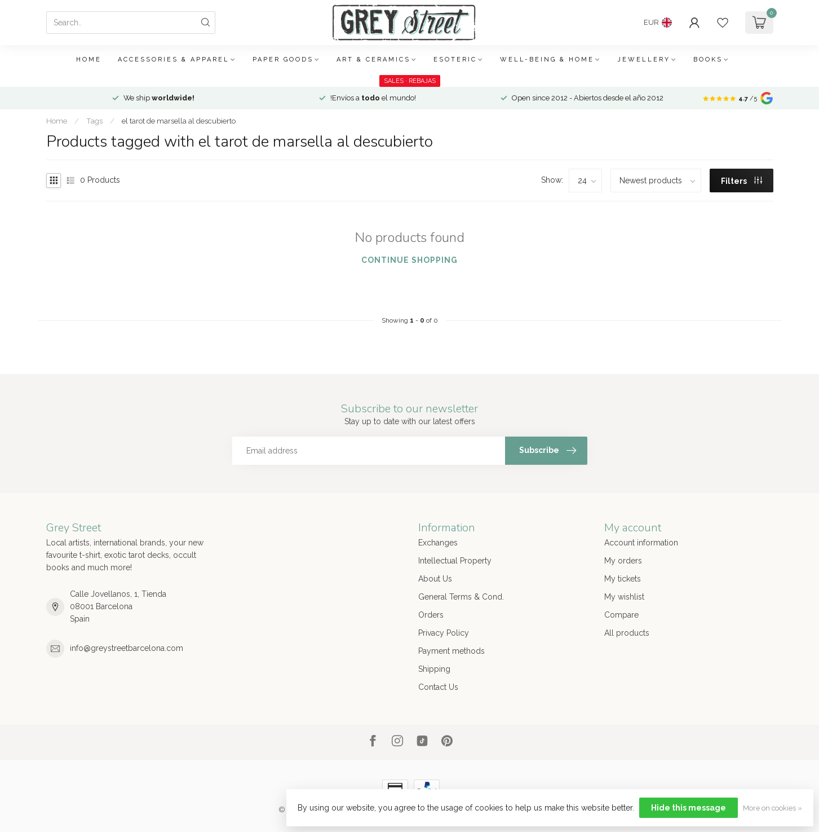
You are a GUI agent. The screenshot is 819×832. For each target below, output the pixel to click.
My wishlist (624, 596)
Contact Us (438, 687)
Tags (94, 120)
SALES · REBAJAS (410, 81)
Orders (431, 614)
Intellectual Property (455, 560)
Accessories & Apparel (173, 59)
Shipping (434, 668)
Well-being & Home (547, 59)
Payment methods (451, 650)
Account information (641, 542)
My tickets (622, 578)
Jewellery (643, 59)
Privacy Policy (443, 632)
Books (708, 59)
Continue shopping (409, 260)
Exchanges (438, 542)
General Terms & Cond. (461, 596)
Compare (621, 614)
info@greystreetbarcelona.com (126, 648)
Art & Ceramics (373, 59)
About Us (435, 578)
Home (88, 59)
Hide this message (688, 807)
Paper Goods (283, 59)
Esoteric (455, 59)
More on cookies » (772, 808)
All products (626, 632)
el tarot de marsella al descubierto (179, 120)
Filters (741, 181)
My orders (623, 560)
